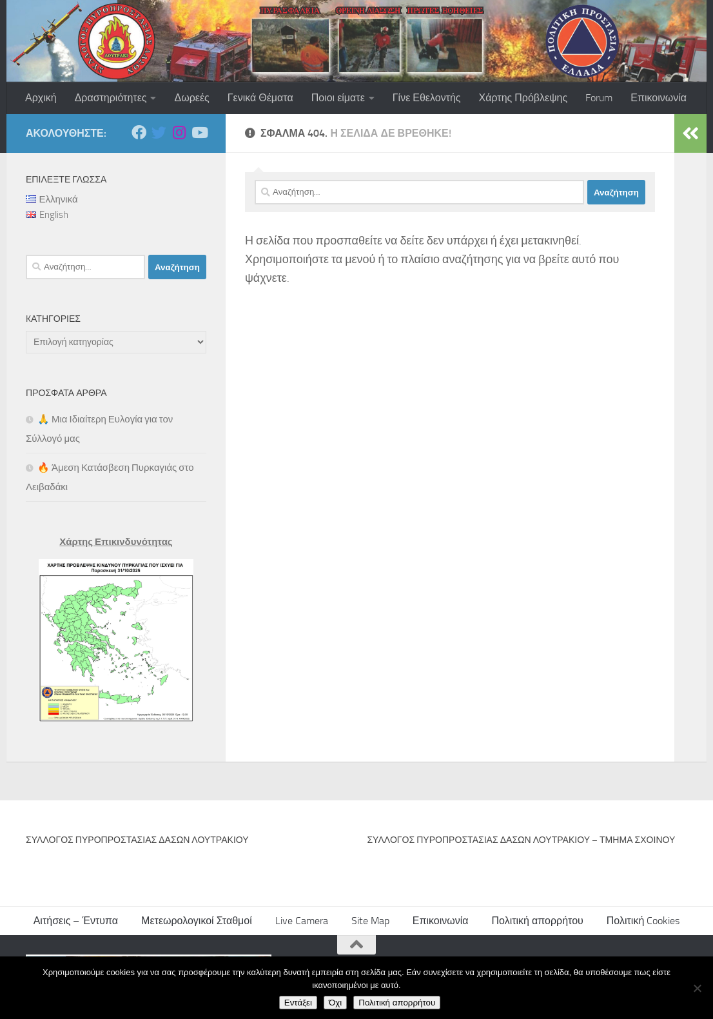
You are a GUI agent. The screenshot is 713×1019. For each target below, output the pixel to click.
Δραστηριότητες (111, 98)
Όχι (335, 1002)
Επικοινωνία (658, 98)
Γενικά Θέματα (260, 98)
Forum (598, 98)
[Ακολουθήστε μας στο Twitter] (158, 132)
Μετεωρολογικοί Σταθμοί (196, 921)
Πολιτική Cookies (643, 921)
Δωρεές (191, 98)
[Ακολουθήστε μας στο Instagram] (178, 132)
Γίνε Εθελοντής (427, 98)
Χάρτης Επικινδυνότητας (115, 542)
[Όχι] (696, 988)
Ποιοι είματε (338, 98)
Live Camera (301, 921)
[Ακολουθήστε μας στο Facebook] (139, 132)
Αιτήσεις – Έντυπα (76, 921)
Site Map (370, 921)
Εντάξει (298, 1002)
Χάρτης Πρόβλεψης (523, 98)
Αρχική (41, 98)
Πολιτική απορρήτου (537, 921)
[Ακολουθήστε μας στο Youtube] (198, 132)
